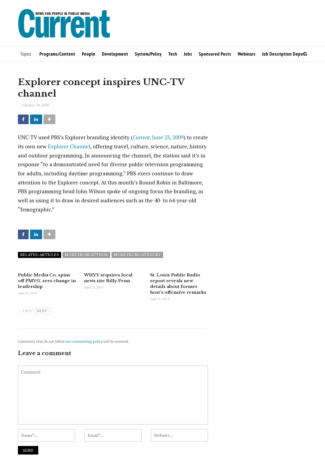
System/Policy (148, 54)
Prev (26, 311)
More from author (86, 255)
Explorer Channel (69, 146)
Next (43, 311)
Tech (172, 54)
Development (115, 54)
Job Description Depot (283, 54)
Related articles (39, 255)
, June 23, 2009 (158, 137)
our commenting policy (84, 341)
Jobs (188, 54)
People (88, 54)
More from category (137, 255)
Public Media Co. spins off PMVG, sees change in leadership (47, 280)
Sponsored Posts (215, 54)
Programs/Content (57, 54)
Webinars (246, 54)
